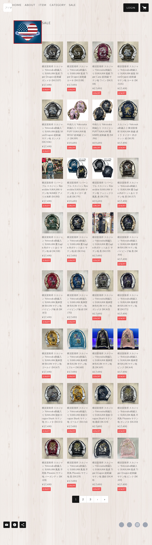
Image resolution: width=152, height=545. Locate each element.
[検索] (7, 7)
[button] (131, 7)
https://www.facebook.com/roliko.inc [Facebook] (121, 524)
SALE (82, 7)
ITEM (52, 7)
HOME (26, 7)
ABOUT (40, 7)
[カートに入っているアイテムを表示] (144, 7)
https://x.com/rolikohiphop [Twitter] (129, 524)
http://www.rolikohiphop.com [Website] (145, 524)
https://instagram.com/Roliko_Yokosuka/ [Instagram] (137, 524)
